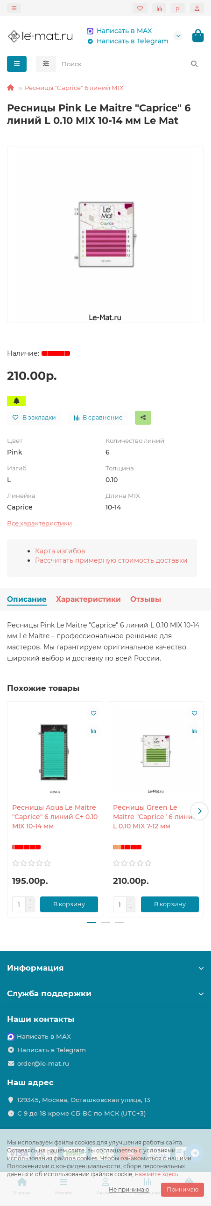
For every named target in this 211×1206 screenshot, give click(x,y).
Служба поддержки (105, 993)
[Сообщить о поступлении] (16, 401)
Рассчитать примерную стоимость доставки (111, 560)
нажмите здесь (156, 1174)
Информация (105, 967)
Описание (27, 599)
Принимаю (182, 1189)
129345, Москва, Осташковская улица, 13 (83, 1099)
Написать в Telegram (126, 41)
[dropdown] (14, 8)
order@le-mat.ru (43, 1063)
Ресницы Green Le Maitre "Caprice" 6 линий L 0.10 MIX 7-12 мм (155, 816)
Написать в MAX (118, 30)
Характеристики (88, 599)
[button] (199, 811)
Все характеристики (39, 523)
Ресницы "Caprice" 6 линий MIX (74, 87)
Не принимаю (129, 1189)
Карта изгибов (60, 551)
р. (178, 8)
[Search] (130, 64)
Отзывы (145, 599)
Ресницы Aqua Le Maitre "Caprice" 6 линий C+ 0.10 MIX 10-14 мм (55, 816)
